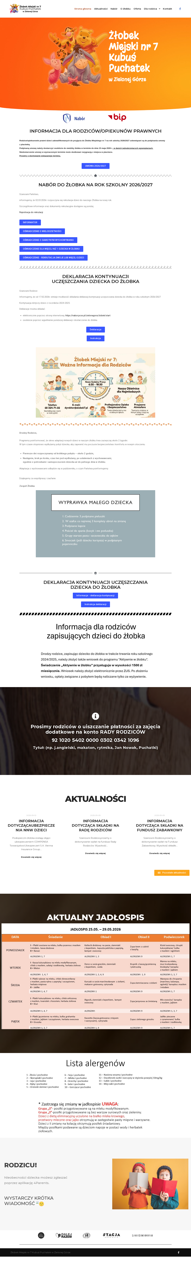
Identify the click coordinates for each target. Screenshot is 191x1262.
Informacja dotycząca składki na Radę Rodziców (83, 825)
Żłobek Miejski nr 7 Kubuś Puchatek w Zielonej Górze (40, 1252)
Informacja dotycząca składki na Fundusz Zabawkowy (135, 825)
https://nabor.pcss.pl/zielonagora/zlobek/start (87, 315)
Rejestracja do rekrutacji (31, 212)
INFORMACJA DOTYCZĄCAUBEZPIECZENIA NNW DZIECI (31, 825)
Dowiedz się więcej (31, 857)
